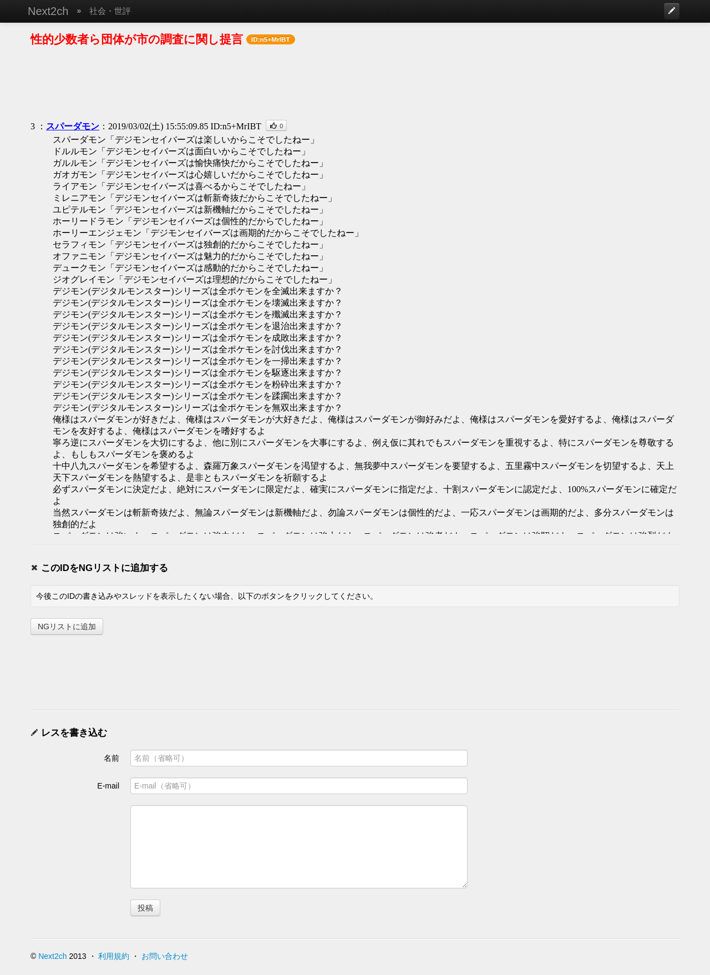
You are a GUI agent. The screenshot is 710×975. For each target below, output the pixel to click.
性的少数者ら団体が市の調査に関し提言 (137, 39)
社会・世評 (110, 11)
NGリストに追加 (67, 626)
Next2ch (48, 11)
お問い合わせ (164, 956)
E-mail (108, 785)
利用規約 (113, 956)
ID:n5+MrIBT (235, 126)
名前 (111, 758)
